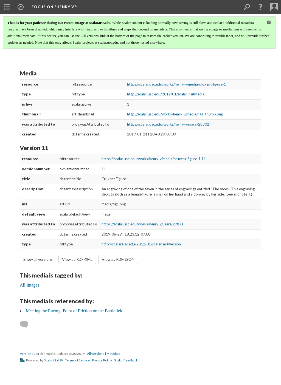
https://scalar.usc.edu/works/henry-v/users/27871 (143, 224)
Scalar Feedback (126, 360)
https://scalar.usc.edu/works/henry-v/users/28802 (168, 124)
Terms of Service (77, 360)
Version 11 (28, 354)
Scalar (48, 360)
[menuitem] (7, 7)
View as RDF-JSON (118, 259)
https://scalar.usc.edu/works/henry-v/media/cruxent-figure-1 (176, 84)
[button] (260, 7)
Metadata (113, 354)
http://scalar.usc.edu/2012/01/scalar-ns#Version (141, 244)
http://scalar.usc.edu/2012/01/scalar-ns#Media (165, 94)
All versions (95, 354)
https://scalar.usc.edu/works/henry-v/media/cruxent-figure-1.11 (154, 159)
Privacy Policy (102, 360)
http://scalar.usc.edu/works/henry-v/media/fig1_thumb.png (175, 114)
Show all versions (38, 259)
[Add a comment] (26, 324)
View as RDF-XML (77, 259)
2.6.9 (58, 360)
